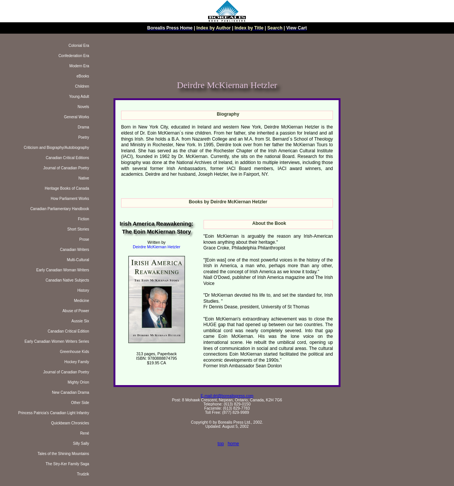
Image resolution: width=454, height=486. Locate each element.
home (233, 443)
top (221, 443)
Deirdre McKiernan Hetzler (156, 247)
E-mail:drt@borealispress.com (227, 396)
